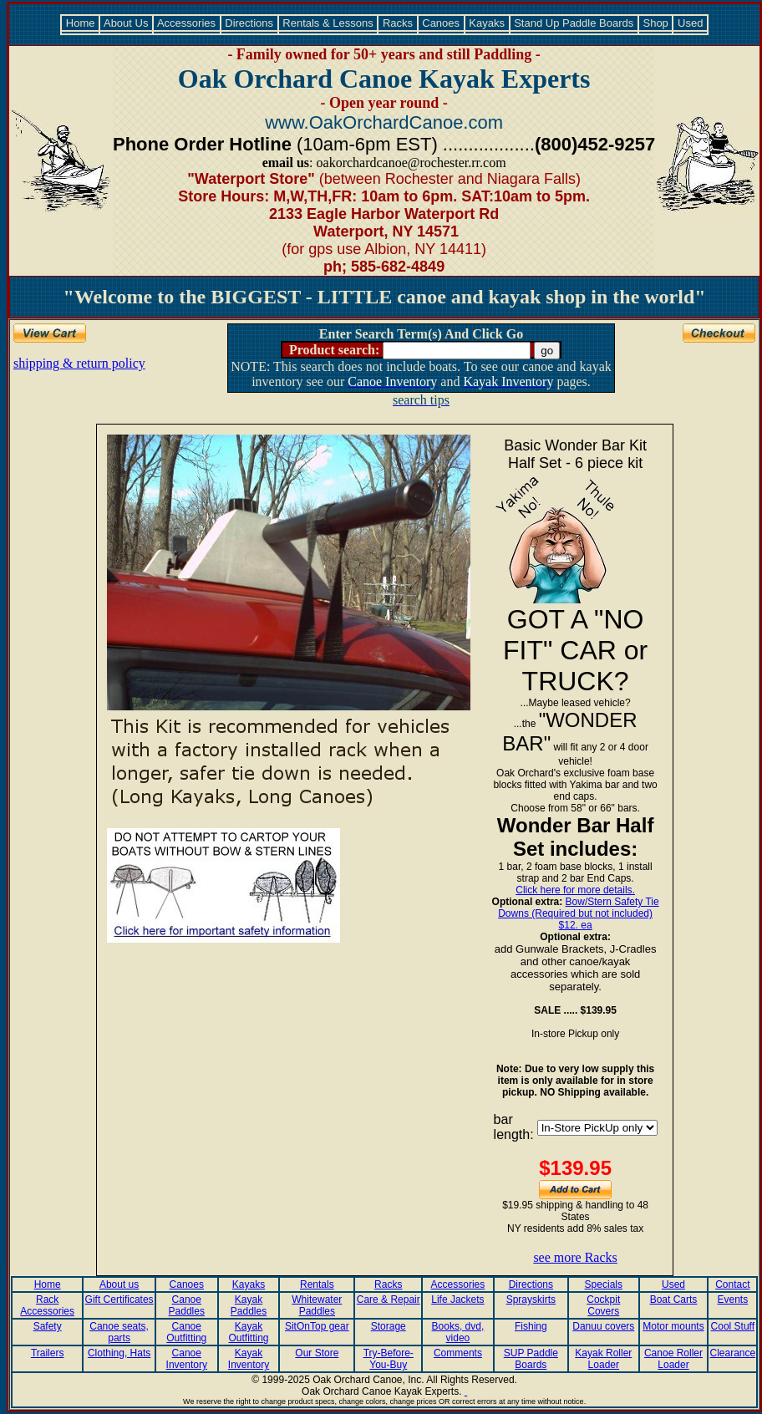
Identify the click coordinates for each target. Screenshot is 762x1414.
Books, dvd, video (458, 1332)
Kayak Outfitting (249, 1332)
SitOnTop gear (317, 1326)
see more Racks (575, 1257)
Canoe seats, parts (119, 1332)
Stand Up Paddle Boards (574, 23)
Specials (603, 1284)
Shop (656, 23)
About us (119, 1284)
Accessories (187, 23)
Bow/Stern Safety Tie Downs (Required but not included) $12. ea (578, 913)
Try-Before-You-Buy (388, 1359)
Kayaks (487, 23)
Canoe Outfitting (186, 1332)
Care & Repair (388, 1299)
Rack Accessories (47, 1305)
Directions (249, 23)
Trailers (47, 1353)
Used (690, 23)
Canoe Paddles (187, 1305)
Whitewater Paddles (317, 1305)
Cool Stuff (732, 1326)
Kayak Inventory (248, 1359)
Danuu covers (603, 1326)
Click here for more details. (575, 890)
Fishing (531, 1326)
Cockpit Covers (603, 1305)
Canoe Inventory (186, 1359)
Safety (47, 1326)
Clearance (732, 1353)
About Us (126, 23)
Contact (732, 1284)
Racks (397, 23)
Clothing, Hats (119, 1353)
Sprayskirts (531, 1299)
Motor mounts (673, 1326)
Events (732, 1299)
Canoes (441, 23)
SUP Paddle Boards (531, 1359)
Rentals (317, 1284)
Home (80, 23)
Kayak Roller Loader (603, 1359)
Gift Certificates (119, 1299)
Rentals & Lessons (328, 23)
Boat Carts (674, 1299)
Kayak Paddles (249, 1305)
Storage (388, 1326)
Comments (458, 1353)
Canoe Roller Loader (673, 1359)
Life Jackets (457, 1299)
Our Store (316, 1353)
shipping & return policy (79, 363)
